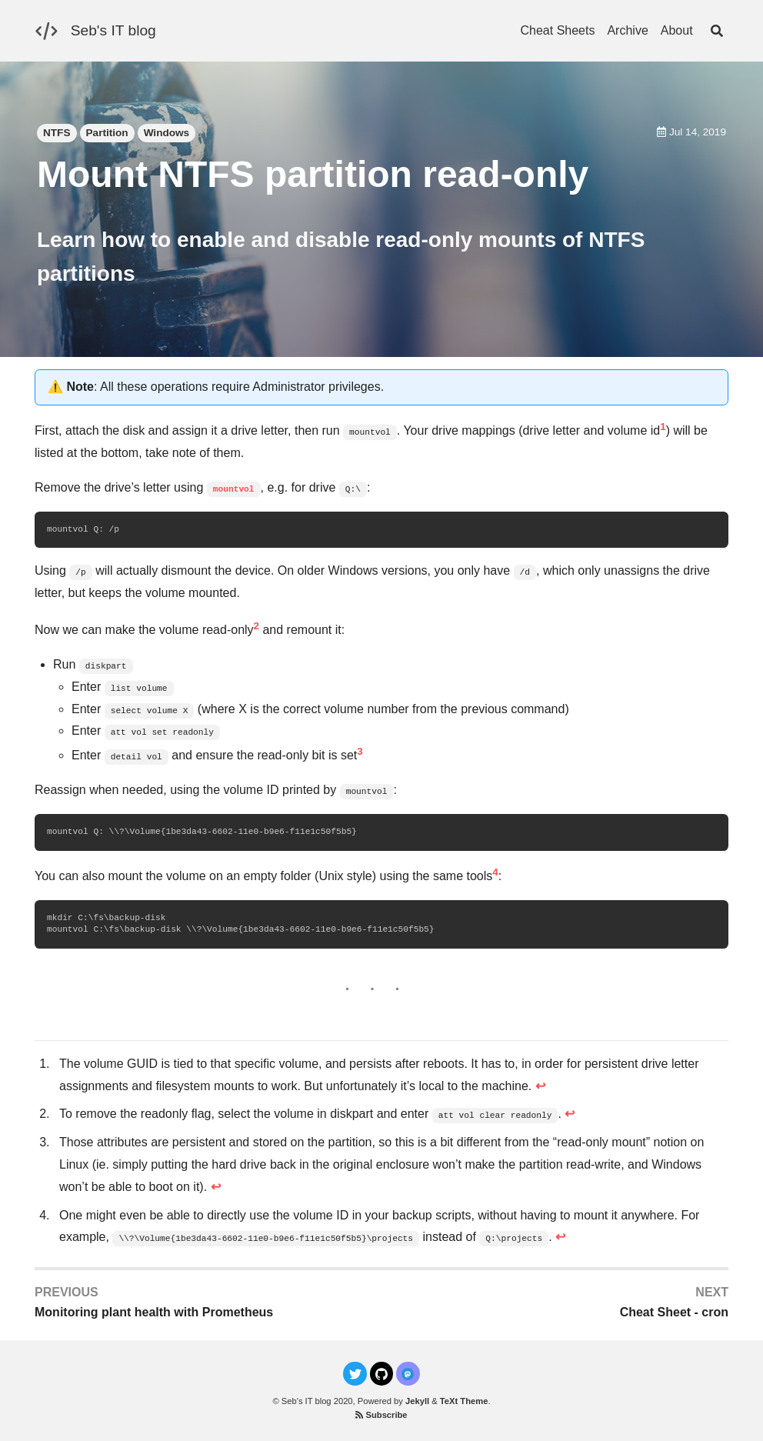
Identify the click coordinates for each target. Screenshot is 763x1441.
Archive (627, 30)
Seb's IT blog (113, 30)
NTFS (57, 132)
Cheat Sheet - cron (674, 1312)
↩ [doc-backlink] (540, 1085)
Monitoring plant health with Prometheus (154, 1312)
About (677, 30)
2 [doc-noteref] (256, 626)
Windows (167, 132)
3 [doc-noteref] (359, 751)
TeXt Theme (464, 1401)
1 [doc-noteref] (662, 426)
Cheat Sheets (557, 30)
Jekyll (417, 1401)
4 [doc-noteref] (495, 872)
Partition (107, 132)
